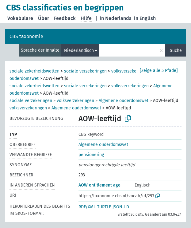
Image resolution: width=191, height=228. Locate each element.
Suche (176, 50)
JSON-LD (121, 207)
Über (43, 18)
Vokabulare (20, 18)
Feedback (65, 18)
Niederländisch (79, 50)
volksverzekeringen (130, 71)
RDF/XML (87, 207)
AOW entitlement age (99, 185)
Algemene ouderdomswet (123, 100)
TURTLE (104, 207)
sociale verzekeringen (85, 71)
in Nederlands (116, 18)
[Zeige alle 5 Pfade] (159, 70)
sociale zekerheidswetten (34, 71)
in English (145, 18)
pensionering (91, 154)
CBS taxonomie (26, 36)
